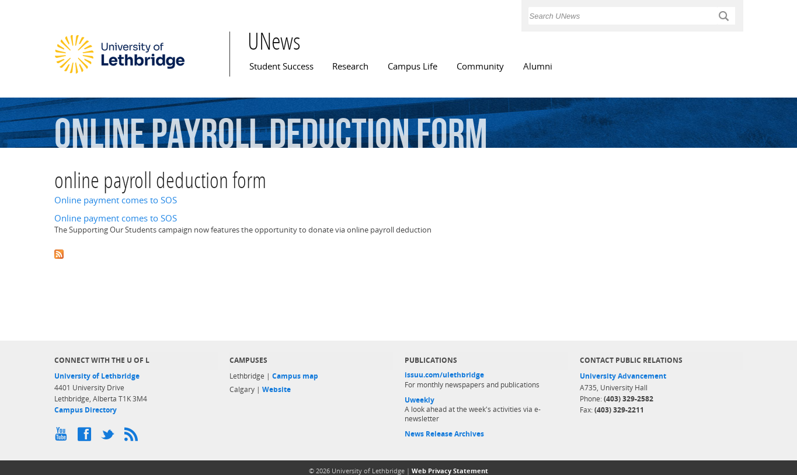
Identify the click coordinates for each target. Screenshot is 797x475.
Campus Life (412, 66)
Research (350, 66)
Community (480, 66)
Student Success (281, 66)
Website (276, 389)
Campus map (295, 376)
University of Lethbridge (97, 376)
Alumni (537, 66)
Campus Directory (85, 409)
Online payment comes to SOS (115, 200)
